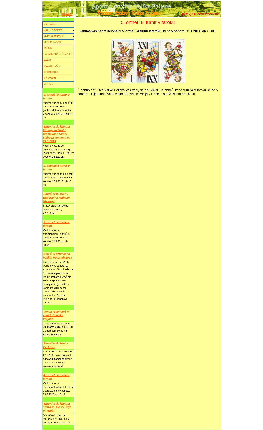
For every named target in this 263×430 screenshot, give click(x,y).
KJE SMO (49, 24)
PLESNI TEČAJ (52, 65)
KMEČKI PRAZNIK (54, 36)
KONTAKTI (50, 78)
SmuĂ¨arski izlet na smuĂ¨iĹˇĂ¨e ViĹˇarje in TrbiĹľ (57, 407)
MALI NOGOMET (53, 30)
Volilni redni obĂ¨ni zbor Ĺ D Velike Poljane (56, 315)
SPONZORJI (51, 72)
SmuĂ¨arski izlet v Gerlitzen (55, 345)
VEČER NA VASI (52, 42)
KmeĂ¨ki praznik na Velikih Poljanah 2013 (57, 255)
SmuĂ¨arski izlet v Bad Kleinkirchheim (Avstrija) (56, 197)
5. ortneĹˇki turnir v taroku (56, 224)
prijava (67, 14)
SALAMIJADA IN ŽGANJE (57, 54)
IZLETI (47, 59)
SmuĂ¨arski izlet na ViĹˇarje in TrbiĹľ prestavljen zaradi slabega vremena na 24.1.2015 (56, 134)
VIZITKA (48, 84)
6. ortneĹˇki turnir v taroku (56, 96)
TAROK (48, 48)
